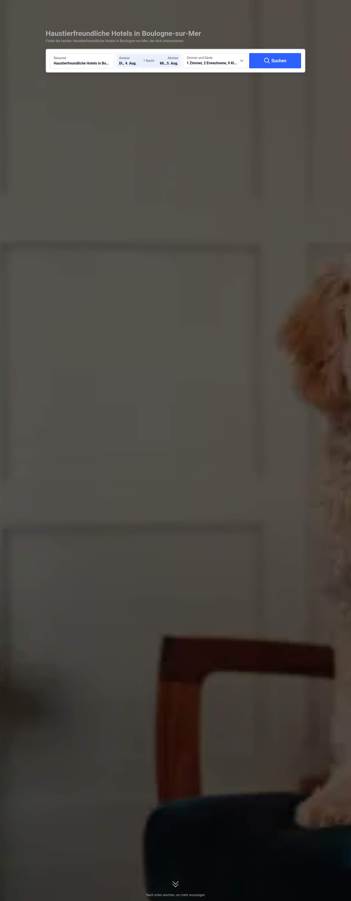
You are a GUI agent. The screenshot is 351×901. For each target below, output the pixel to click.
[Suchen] (275, 60)
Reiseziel (60, 58)
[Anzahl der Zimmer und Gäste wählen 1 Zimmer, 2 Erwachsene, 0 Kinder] (215, 60)
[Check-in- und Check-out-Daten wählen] (132, 60)
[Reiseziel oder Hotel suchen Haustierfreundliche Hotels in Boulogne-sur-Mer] (82, 60)
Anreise (124, 58)
